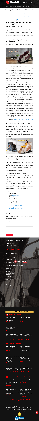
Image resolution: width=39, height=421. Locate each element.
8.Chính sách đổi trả (10, 279)
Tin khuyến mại (10, 13)
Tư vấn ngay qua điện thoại (14, 249)
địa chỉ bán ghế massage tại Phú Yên (22, 190)
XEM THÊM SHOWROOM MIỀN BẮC (19, 339)
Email (21, 229)
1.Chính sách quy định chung (12, 268)
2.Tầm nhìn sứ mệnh (10, 257)
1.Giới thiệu (8, 256)
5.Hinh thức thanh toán (11, 274)
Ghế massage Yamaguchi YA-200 (15, 205)
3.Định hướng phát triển (11, 259)
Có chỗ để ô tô (9, 385)
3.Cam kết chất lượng (10, 271)
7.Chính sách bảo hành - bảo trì (12, 278)
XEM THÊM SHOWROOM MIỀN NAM (19, 371)
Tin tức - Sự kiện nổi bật (20, 13)
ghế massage (15, 45)
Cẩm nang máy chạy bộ (24, 16)
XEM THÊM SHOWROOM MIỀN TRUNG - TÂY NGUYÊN (19, 400)
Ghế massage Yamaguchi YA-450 (15, 207)
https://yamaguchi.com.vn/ (17, 195)
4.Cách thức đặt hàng (10, 273)
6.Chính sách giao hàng (11, 276)
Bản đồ (8, 321)
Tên (7, 229)
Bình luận (8, 221)
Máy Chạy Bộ (26, 6)
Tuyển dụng (19, 19)
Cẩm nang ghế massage (12, 16)
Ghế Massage (18, 6)
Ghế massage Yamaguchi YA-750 (15, 208)
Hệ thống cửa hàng (10, 6)
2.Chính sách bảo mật (10, 269)
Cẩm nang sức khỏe (11, 19)
